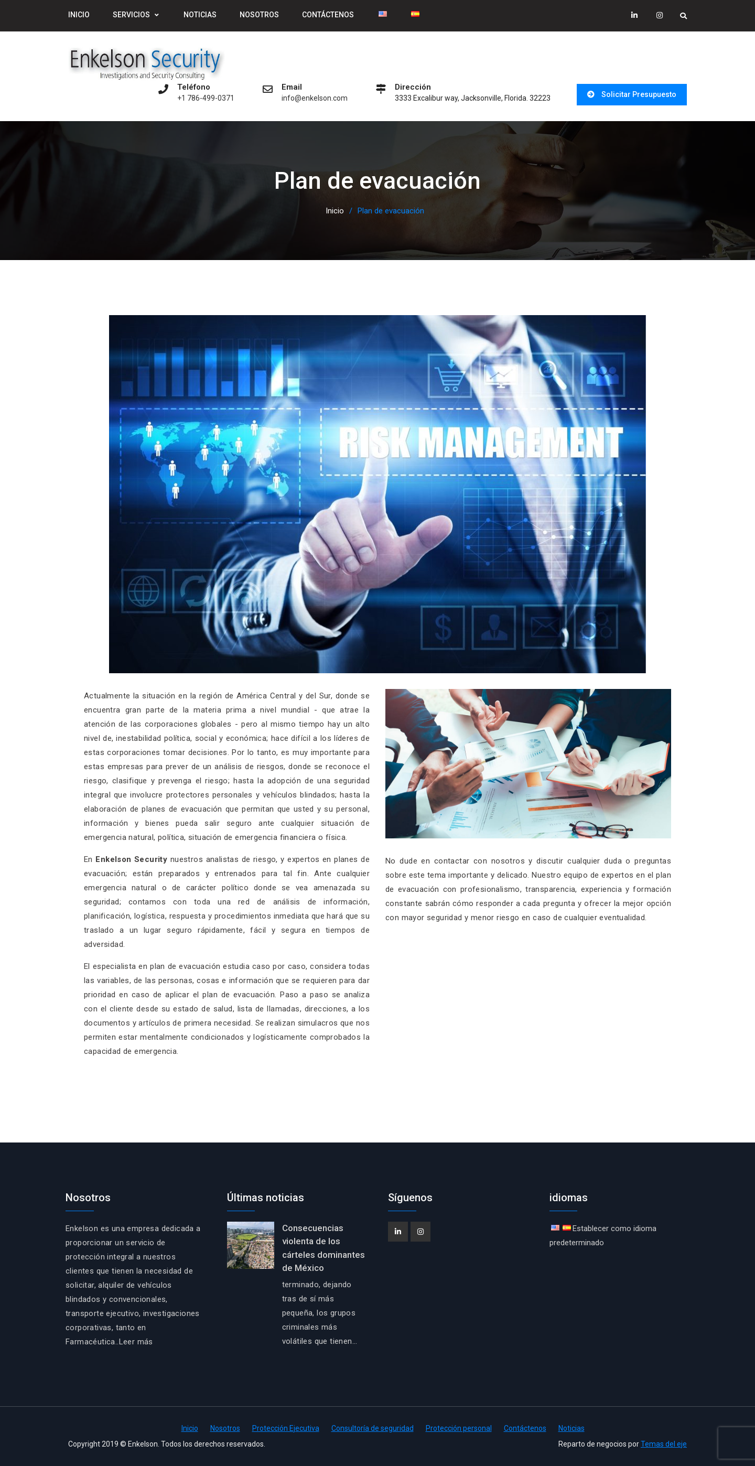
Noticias (200, 14)
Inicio (79, 14)
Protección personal (459, 1428)
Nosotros (259, 14)
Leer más (136, 1341)
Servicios (131, 14)
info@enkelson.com (315, 98)
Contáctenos (328, 14)
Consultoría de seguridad (372, 1428)
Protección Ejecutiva (285, 1428)
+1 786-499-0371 (205, 98)
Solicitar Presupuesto (638, 94)
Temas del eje (664, 1444)
